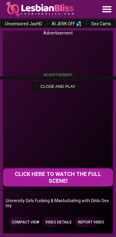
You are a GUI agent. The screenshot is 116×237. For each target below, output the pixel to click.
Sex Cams (101, 23)
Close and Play (58, 86)
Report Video (91, 222)
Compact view (25, 222)
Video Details (58, 222)
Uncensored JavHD (23, 23)
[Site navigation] (106, 9)
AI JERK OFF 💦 (66, 23)
